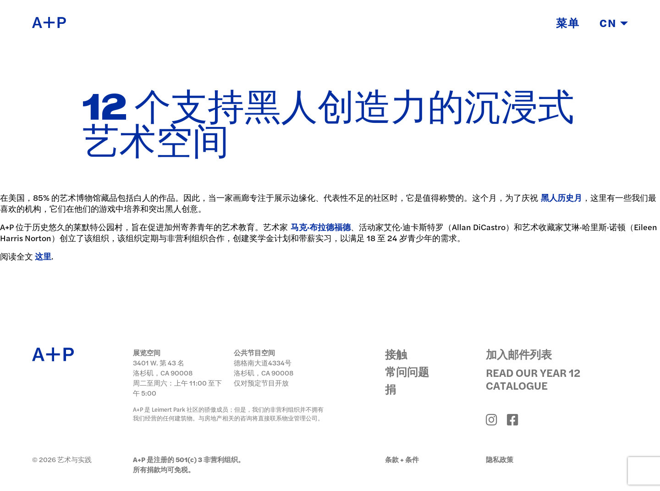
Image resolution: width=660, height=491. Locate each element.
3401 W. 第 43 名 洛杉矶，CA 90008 (162, 367)
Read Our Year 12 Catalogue (533, 378)
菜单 (568, 24)
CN (614, 24)
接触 (396, 354)
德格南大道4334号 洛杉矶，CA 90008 (263, 367)
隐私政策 (499, 459)
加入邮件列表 (519, 354)
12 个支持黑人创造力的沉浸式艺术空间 (328, 126)
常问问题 (407, 371)
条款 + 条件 (402, 459)
